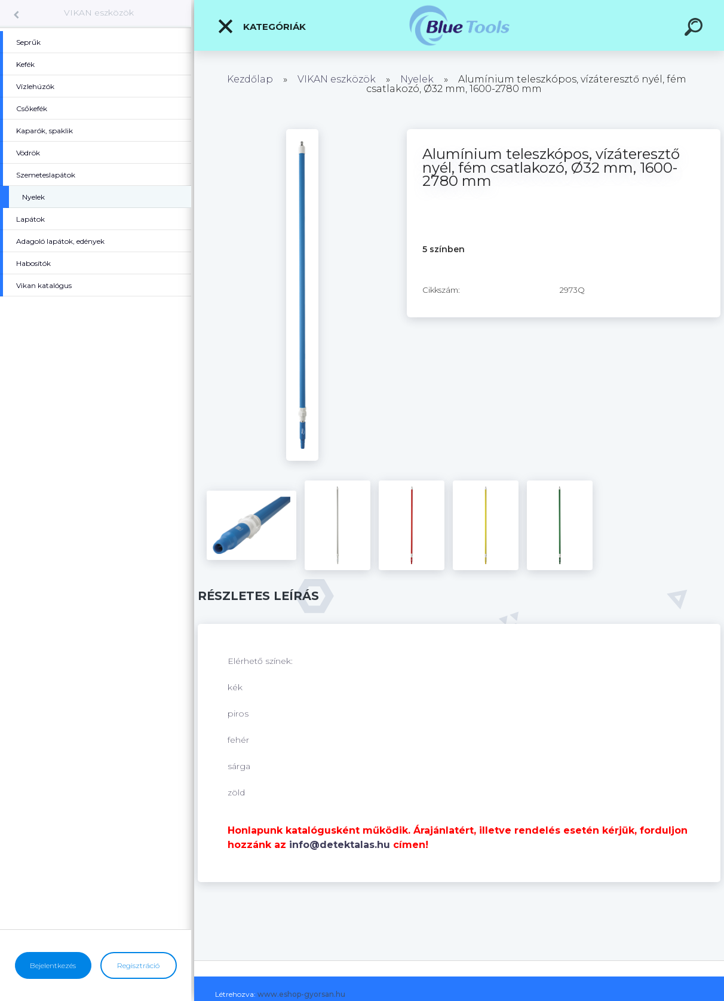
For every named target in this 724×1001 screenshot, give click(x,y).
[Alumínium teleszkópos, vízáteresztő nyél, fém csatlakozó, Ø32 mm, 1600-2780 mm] (302, 133)
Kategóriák (261, 26)
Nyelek (417, 79)
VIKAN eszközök (99, 12)
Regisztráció (138, 965)
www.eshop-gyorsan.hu (301, 994)
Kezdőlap (250, 79)
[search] (695, 28)
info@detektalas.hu (339, 844)
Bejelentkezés (53, 965)
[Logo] (459, 25)
